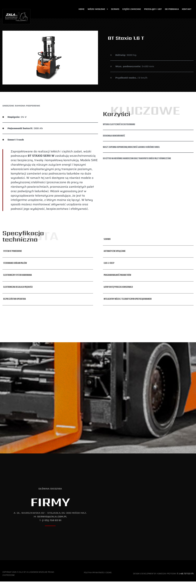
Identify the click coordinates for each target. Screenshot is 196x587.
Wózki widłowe (98, 9)
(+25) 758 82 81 (51, 525)
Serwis (115, 9)
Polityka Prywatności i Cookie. (98, 582)
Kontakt (186, 9)
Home (82, 9)
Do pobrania (172, 9)
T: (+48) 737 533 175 (185, 584)
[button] (12, 240)
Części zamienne (131, 9)
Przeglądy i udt (153, 9)
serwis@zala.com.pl (52, 522)
